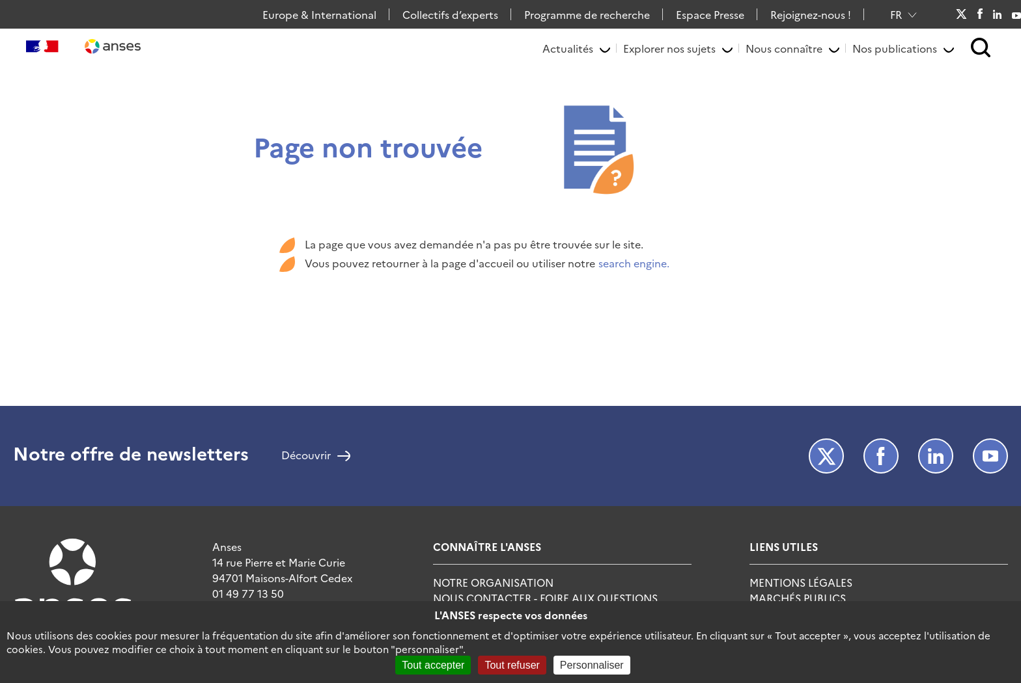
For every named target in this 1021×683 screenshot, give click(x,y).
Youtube (1016, 14)
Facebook (979, 14)
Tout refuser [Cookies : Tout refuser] (511, 665)
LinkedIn (997, 14)
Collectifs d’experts (450, 14)
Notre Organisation (493, 582)
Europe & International (319, 14)
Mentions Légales (800, 582)
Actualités (567, 48)
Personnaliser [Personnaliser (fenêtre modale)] (592, 665)
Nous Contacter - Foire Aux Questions (545, 598)
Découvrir (306, 456)
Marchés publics (797, 598)
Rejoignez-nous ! (810, 14)
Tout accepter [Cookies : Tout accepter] (433, 665)
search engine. (633, 263)
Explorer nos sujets (669, 48)
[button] (981, 48)
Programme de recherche (587, 14)
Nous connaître (784, 48)
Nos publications (894, 48)
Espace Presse (710, 14)
